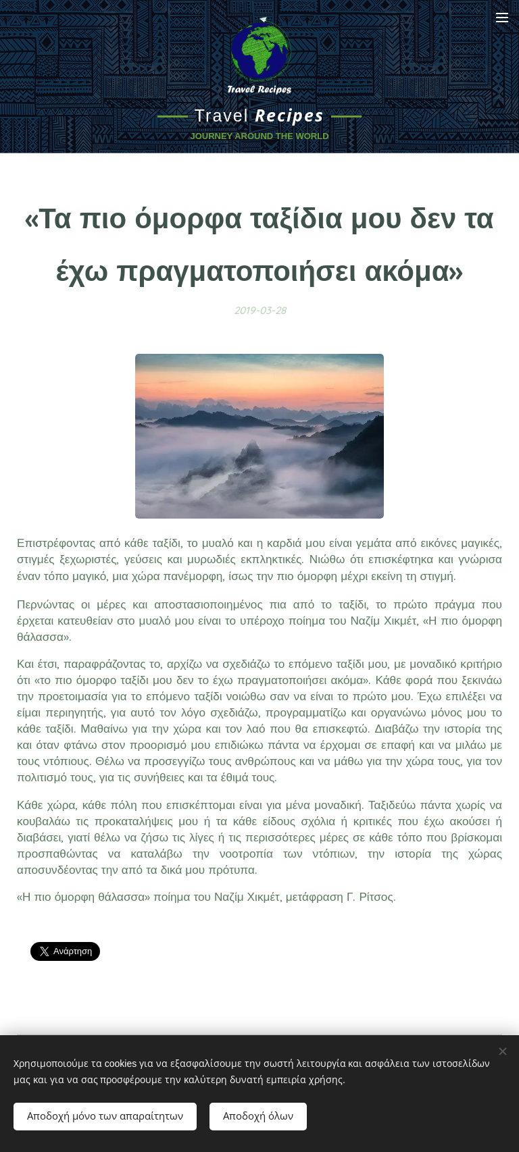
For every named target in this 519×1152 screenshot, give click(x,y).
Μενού (502, 17)
